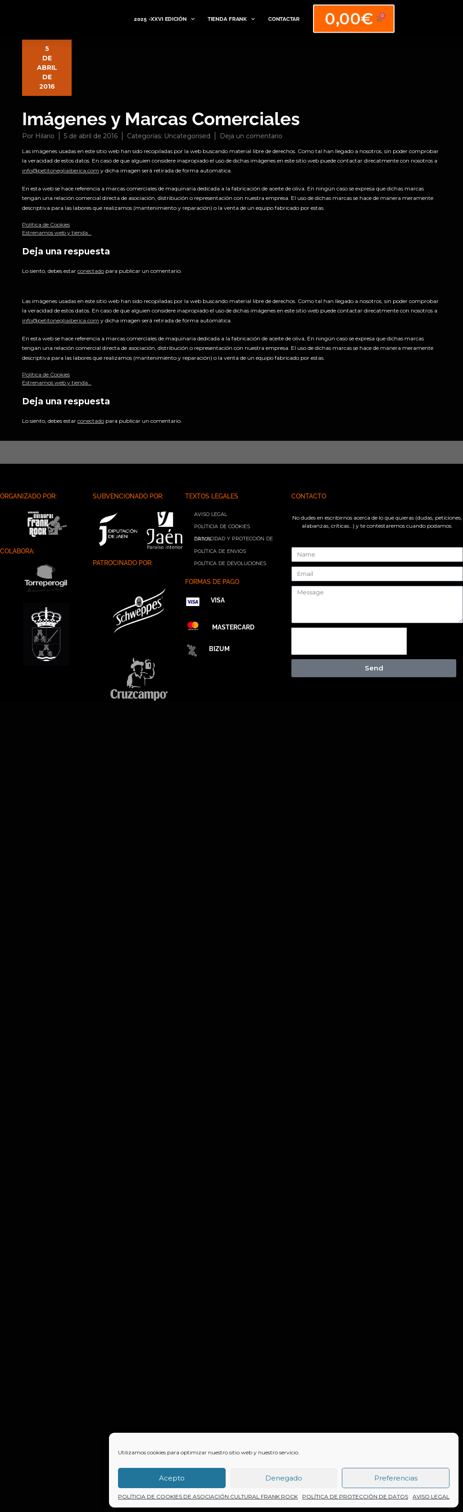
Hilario (44, 136)
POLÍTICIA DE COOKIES (222, 526)
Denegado (283, 1478)
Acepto (172, 1478)
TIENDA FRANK (228, 19)
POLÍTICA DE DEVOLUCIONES (230, 563)
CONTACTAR (280, 19)
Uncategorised (187, 136)
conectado (90, 270)
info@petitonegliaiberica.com (60, 170)
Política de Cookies (46, 224)
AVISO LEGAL (431, 1496)
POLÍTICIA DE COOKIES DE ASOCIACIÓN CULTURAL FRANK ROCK (208, 1496)
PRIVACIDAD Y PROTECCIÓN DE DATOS (233, 538)
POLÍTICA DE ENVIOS (220, 551)
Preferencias (396, 1478)
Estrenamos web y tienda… (56, 232)
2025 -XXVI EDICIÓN (164, 19)
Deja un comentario (251, 136)
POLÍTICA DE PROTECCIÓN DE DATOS (355, 1496)
